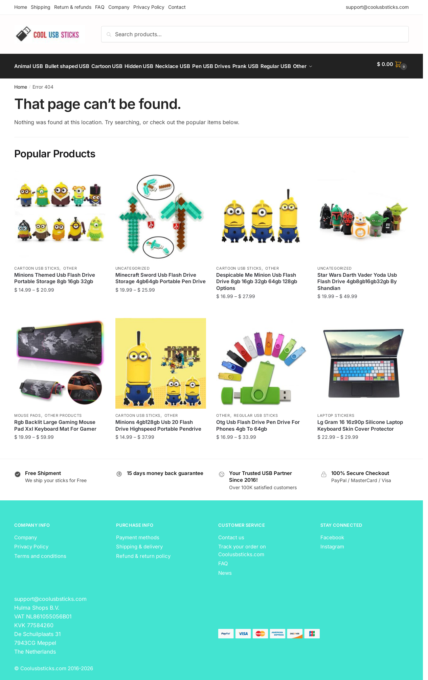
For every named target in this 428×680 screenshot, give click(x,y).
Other (70, 264)
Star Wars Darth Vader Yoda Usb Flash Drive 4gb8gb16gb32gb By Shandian (357, 277)
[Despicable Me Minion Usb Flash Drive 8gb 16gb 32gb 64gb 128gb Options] (261, 211)
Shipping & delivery (139, 542)
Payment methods (137, 533)
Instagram (332, 542)
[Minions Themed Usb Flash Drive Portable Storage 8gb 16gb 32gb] (59, 211)
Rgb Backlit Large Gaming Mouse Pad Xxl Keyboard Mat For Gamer (55, 421)
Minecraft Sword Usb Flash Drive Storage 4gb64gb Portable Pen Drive (160, 274)
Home (20, 7)
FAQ (100, 7)
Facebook (332, 533)
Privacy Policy (148, 7)
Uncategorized (132, 264)
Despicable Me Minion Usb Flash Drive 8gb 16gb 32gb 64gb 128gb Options (256, 277)
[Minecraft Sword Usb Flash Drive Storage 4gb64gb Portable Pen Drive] (160, 211)
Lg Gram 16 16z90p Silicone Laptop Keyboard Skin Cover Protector (360, 421)
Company (119, 7)
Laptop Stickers (336, 411)
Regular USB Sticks (256, 411)
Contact (177, 7)
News (225, 569)
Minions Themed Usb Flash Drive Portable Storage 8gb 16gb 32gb (54, 274)
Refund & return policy (143, 552)
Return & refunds (72, 7)
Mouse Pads (27, 411)
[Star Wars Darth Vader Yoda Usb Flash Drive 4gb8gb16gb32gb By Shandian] (362, 211)
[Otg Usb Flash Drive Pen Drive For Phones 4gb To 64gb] (261, 359)
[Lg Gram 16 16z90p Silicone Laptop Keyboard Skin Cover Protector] (362, 359)
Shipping (40, 7)
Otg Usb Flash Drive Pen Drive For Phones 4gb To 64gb (258, 421)
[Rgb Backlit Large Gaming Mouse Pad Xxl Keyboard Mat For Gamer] (59, 359)
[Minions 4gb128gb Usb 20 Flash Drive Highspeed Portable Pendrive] (160, 359)
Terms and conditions (40, 552)
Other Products (63, 411)
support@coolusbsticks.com (377, 7)
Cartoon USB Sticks (37, 264)
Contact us (231, 533)
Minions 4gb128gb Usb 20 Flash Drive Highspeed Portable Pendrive (158, 421)
